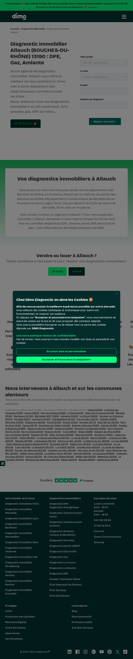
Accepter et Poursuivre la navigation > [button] (66, 359)
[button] (116, 294)
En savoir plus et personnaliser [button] (66, 351)
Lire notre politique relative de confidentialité (46, 335)
